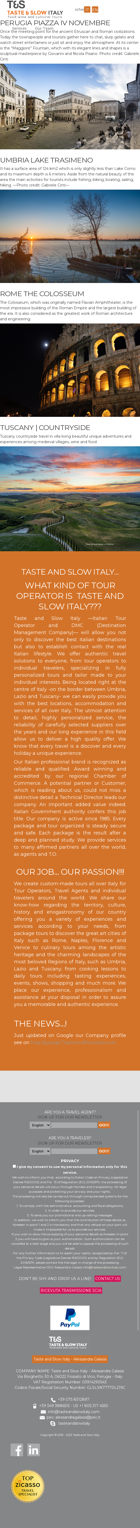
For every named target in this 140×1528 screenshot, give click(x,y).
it (87, 10)
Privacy (70, 1160)
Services (19, 28)
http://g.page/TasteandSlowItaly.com (74, 1042)
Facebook (17, 1450)
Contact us (107, 1278)
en (95, 10)
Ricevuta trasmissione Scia (71, 1290)
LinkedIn (33, 1450)
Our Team (44, 28)
